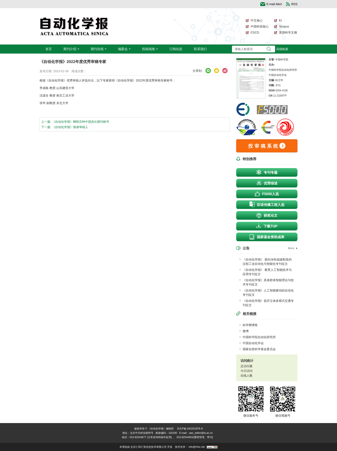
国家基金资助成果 (267, 237)
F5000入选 (267, 193)
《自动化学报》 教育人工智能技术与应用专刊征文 (265, 272)
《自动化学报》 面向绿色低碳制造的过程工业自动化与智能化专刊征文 (265, 261)
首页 (48, 49)
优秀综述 (266, 183)
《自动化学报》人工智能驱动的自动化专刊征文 (266, 292)
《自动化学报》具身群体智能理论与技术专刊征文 (266, 282)
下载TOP (266, 226)
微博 (244, 331)
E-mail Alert (271, 4)
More (292, 248)
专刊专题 (266, 172)
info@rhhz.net (197, 446)
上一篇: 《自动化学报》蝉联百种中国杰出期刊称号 (75, 121)
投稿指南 (150, 49)
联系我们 (200, 49)
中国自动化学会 (251, 343)
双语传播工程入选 (267, 204)
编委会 (124, 49)
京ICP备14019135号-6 (190, 428)
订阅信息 (175, 49)
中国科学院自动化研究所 (257, 337)
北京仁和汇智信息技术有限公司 (148, 446)
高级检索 (282, 49)
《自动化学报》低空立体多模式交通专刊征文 (266, 303)
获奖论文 (266, 215)
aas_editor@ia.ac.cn (201, 432)
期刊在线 (98, 49)
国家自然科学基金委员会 (257, 349)
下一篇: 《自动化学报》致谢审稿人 (64, 127)
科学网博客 (248, 325)
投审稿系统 (266, 146)
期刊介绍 (71, 49)
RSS (291, 4)
